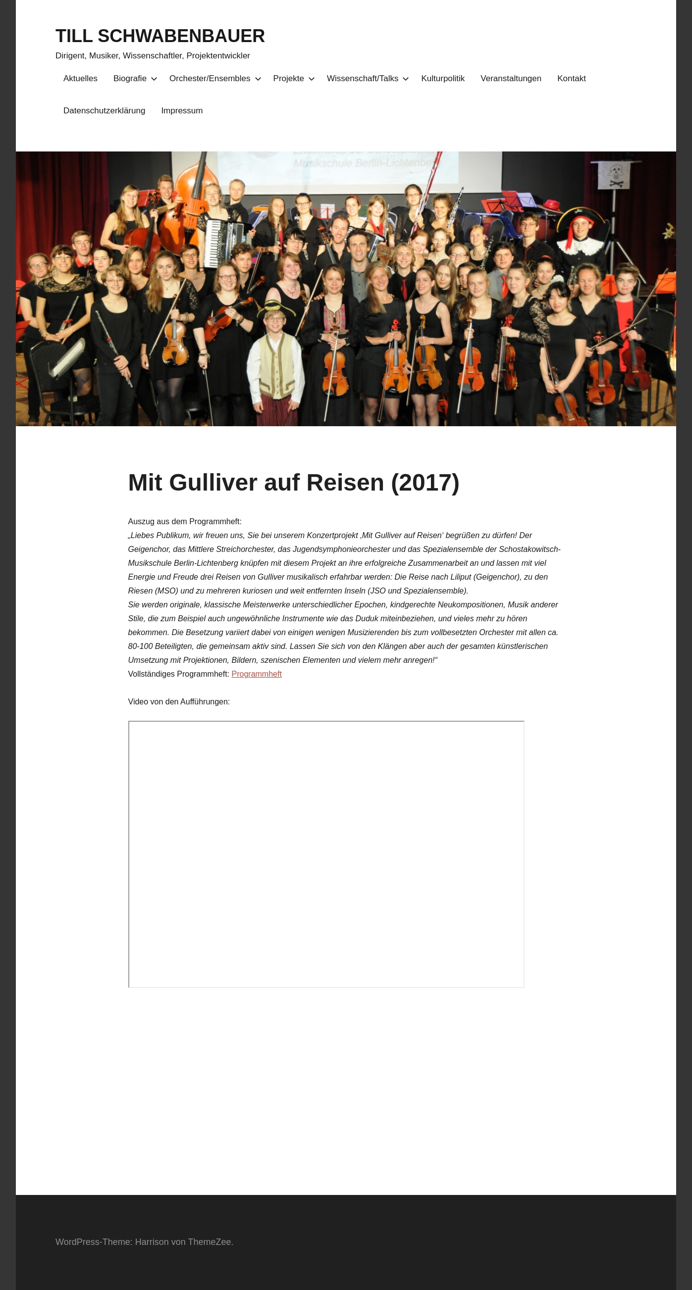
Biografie (133, 78)
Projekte (292, 78)
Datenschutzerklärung (104, 110)
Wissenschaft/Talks (366, 78)
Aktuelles (80, 78)
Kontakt (571, 78)
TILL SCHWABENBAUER (160, 36)
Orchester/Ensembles (213, 78)
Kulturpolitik (443, 78)
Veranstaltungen (510, 78)
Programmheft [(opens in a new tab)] (257, 674)
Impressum (182, 110)
